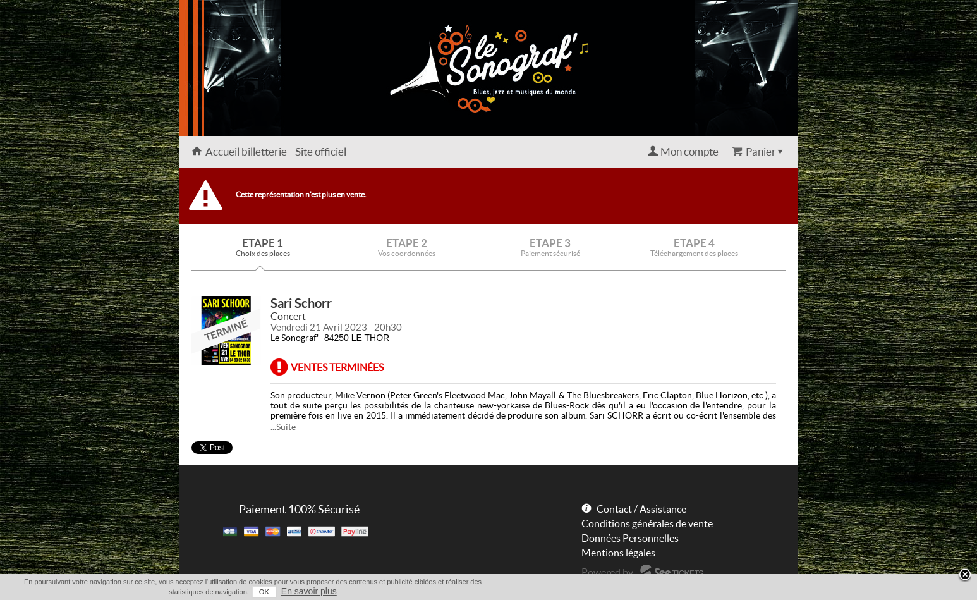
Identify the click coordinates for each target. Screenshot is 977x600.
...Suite (283, 427)
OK (264, 592)
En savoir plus (309, 591)
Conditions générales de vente (647, 523)
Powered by (607, 572)
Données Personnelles (630, 538)
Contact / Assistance (641, 509)
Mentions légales (618, 552)
